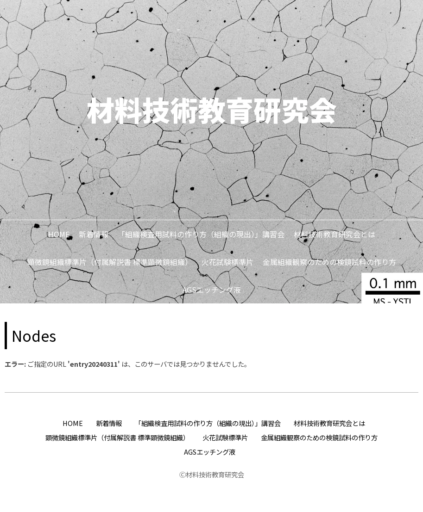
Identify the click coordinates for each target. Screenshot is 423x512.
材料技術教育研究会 (212, 109)
